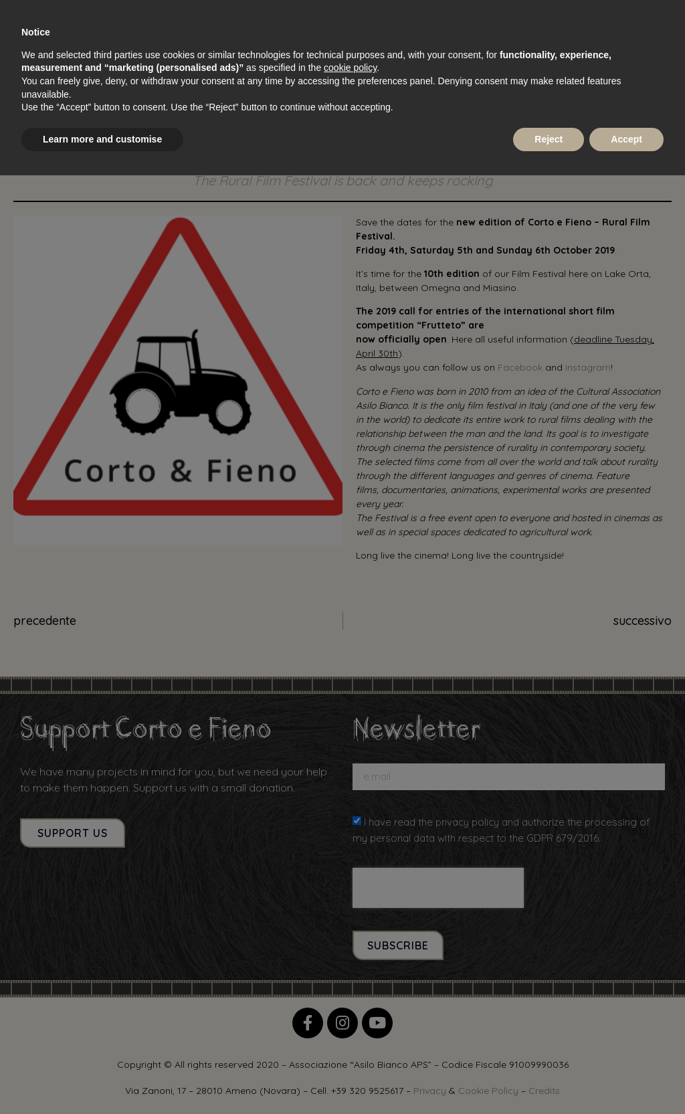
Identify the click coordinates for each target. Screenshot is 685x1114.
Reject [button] (548, 139)
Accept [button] (626, 139)
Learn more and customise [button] (102, 139)
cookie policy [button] (350, 67)
